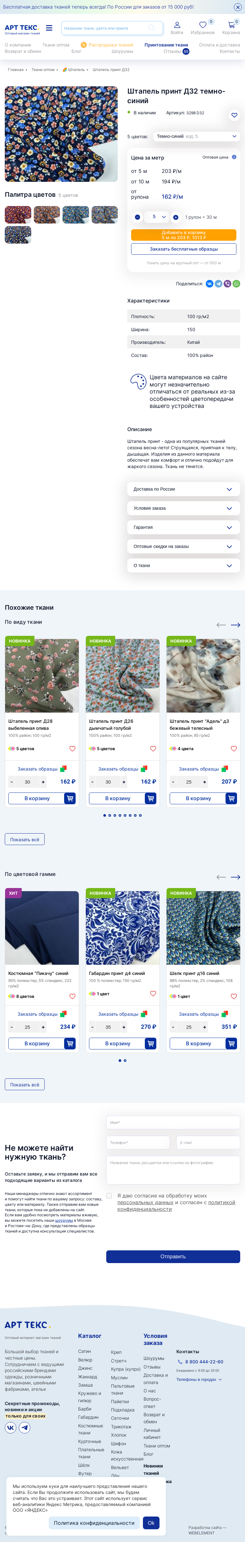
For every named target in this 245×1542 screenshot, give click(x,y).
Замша (85, 1385)
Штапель (76, 69)
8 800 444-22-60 (204, 1361)
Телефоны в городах (196, 1379)
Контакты (230, 51)
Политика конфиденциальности (94, 1523)
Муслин (119, 1377)
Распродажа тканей (111, 44)
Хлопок (118, 1435)
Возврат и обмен (23, 51)
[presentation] (154, 1231)
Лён (115, 1475)
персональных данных (145, 1202)
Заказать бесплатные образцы (184, 249)
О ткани (142, 565)
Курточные (89, 1441)
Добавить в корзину (183, 235)
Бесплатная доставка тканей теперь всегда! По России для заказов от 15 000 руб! (98, 7)
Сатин (84, 1351)
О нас (150, 1390)
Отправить (173, 1256)
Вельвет (120, 1467)
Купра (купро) (126, 1369)
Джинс (85, 1368)
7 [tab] (135, 815)
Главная (16, 69)
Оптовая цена (219, 157)
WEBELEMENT (202, 1533)
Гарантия (143, 527)
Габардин (88, 1417)
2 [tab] (61, 163)
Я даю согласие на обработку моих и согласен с (176, 1202)
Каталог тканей (49, 27)
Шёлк (84, 1465)
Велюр (85, 1359)
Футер (85, 1473)
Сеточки (120, 1418)
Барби (84, 1408)
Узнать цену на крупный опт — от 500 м (184, 262)
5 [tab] (125, 815)
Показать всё (24, 839)
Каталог (89, 1335)
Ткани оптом (56, 44)
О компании (18, 44)
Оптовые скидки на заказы (161, 546)
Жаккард (87, 1376)
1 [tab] (57, 163)
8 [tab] (140, 815)
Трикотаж (121, 1426)
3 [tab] (66, 163)
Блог (76, 51)
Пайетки (120, 1401)
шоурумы (64, 1220)
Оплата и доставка (219, 44)
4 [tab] (120, 815)
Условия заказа (150, 508)
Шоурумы (122, 51)
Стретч (118, 1360)
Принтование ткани (166, 44)
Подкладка (123, 1409)
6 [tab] (130, 815)
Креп (116, 1352)
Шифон (118, 1443)
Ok (151, 1523)
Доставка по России (154, 489)
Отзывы (176, 51)
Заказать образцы (38, 768)
